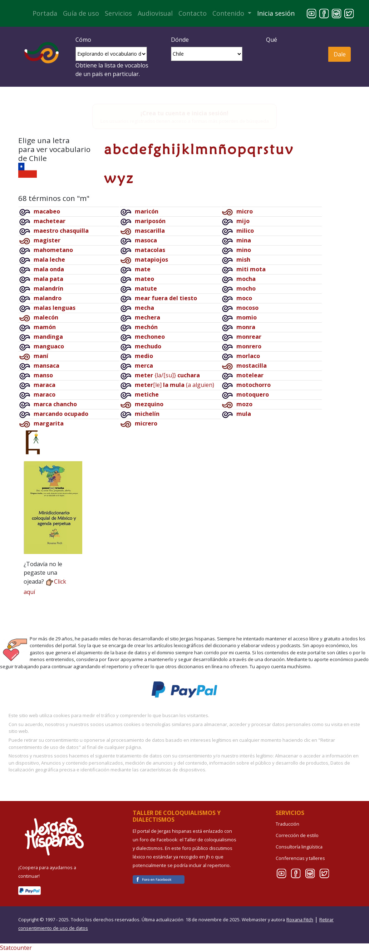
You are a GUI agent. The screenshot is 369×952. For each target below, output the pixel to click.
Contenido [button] (229, 13)
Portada (45, 13)
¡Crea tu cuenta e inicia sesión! (184, 113)
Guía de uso (81, 13)
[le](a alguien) (174, 385)
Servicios (118, 13)
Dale (340, 54)
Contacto (192, 13)
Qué (271, 40)
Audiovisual (155, 13)
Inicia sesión (276, 13)
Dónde (180, 40)
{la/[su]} (167, 375)
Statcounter (16, 948)
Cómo (83, 40)
